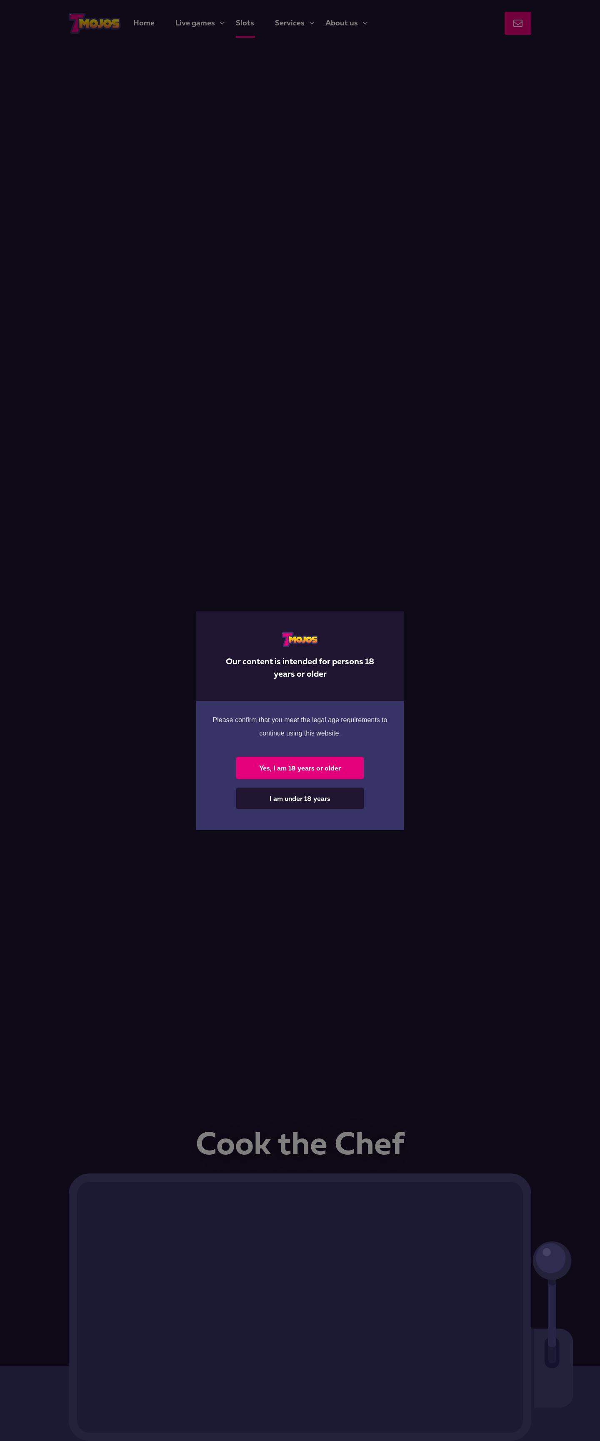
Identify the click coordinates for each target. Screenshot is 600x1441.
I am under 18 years (300, 798)
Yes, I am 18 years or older (300, 768)
